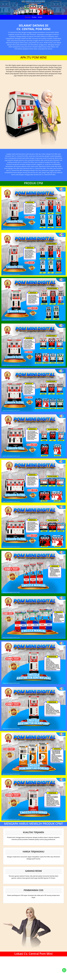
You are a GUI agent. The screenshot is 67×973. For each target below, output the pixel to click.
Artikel (40, 17)
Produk (34, 17)
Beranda (27, 17)
